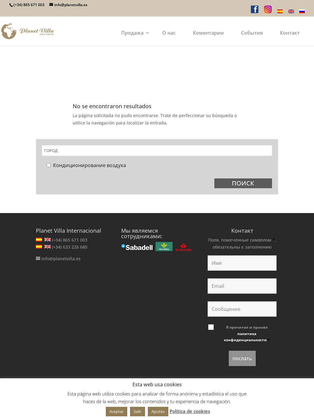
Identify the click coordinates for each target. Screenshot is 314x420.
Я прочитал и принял (247, 333)
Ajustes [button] (158, 411)
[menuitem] (280, 13)
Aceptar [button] (116, 411)
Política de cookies (190, 411)
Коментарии (208, 32)
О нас (169, 32)
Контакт (290, 32)
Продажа (132, 32)
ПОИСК (243, 183)
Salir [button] (137, 411)
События (252, 32)
